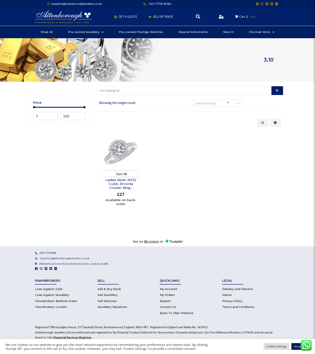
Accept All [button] (300, 346)
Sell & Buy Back (109, 289)
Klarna (226, 295)
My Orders (167, 295)
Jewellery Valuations (112, 307)
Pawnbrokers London (51, 307)
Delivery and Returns (237, 289)
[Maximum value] (73, 116)
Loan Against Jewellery (52, 295)
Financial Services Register (72, 337)
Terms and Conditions (238, 307)
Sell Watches (107, 301)
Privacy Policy (232, 301)
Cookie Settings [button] (276, 346)
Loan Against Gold (48, 289)
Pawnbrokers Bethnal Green (56, 301)
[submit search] (277, 90)
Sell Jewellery (107, 295)
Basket (165, 301)
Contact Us (168, 307)
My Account (168, 289)
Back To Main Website (176, 313)
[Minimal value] (59, 107)
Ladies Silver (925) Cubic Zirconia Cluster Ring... (120, 184)
